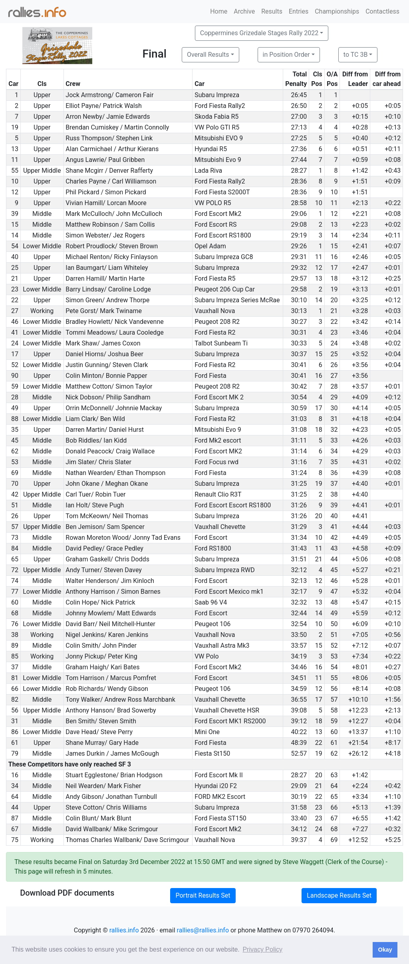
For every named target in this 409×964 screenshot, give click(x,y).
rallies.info (124, 930)
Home (218, 11)
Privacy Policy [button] (262, 949)
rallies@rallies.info (203, 930)
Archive (244, 11)
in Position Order (286, 54)
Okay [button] (385, 949)
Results (271, 11)
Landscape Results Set (339, 895)
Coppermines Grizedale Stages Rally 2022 (259, 33)
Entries (298, 11)
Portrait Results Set (202, 895)
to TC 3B (355, 54)
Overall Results (208, 54)
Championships (337, 11)
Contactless (382, 11)
